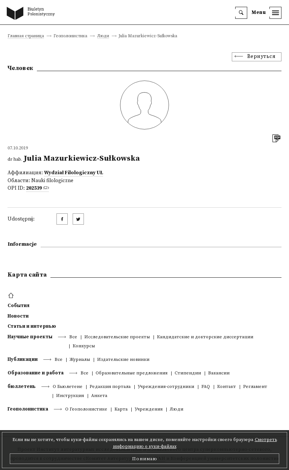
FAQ (205, 387)
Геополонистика (28, 409)
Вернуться (261, 56)
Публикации (23, 359)
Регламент (255, 387)
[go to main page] (32, 14)
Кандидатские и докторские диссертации (205, 337)
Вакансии (219, 373)
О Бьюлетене (67, 387)
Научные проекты (30, 337)
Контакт (226, 387)
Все (73, 337)
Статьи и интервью (32, 326)
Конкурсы (84, 346)
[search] (241, 13)
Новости (18, 316)
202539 (34, 188)
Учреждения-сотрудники (166, 387)
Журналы (80, 360)
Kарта (121, 410)
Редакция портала (110, 387)
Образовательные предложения (131, 373)
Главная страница (26, 36)
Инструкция (70, 396)
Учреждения (149, 410)
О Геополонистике (86, 410)
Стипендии (188, 373)
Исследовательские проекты (117, 337)
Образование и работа (36, 373)
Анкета (99, 396)
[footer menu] (12, 296)
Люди (103, 36)
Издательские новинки (123, 360)
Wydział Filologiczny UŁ (73, 173)
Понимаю (144, 459)
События (18, 306)
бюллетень (22, 386)
